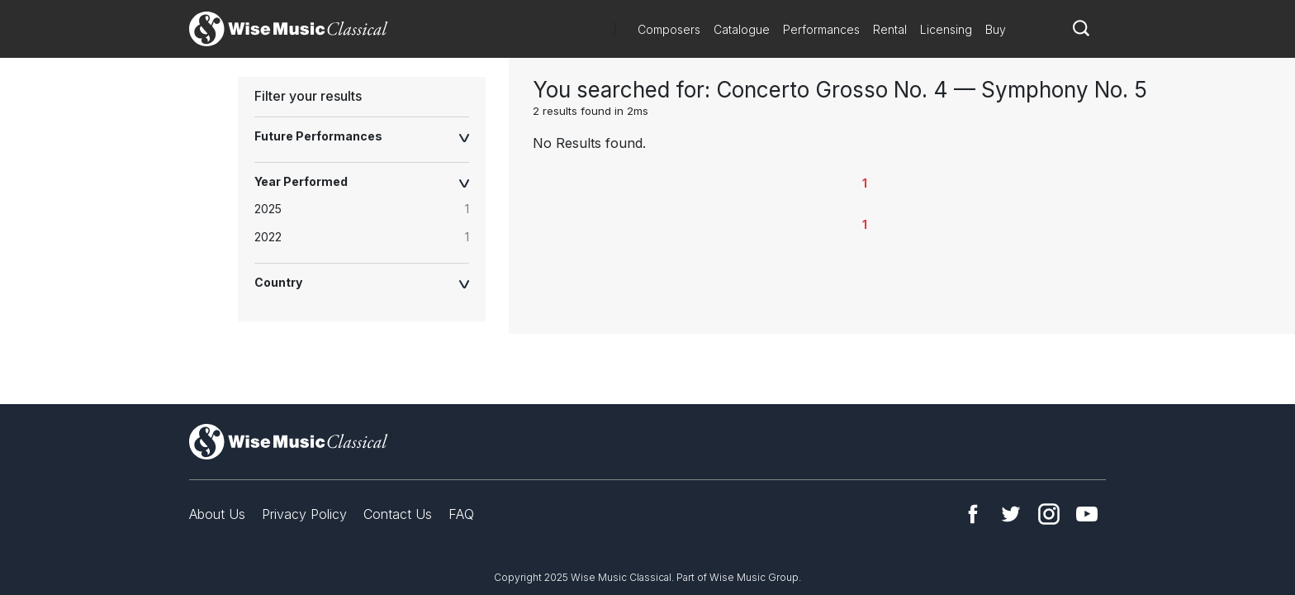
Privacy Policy (304, 514)
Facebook (973, 514)
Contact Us (397, 514)
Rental (890, 29)
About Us (217, 514)
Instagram (1049, 514)
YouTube (1087, 514)
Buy (995, 29)
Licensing (946, 29)
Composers (669, 29)
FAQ (461, 514)
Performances (821, 29)
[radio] (370, 210)
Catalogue (742, 29)
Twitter (1011, 514)
